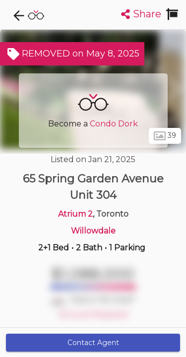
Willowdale (93, 231)
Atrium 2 (75, 214)
